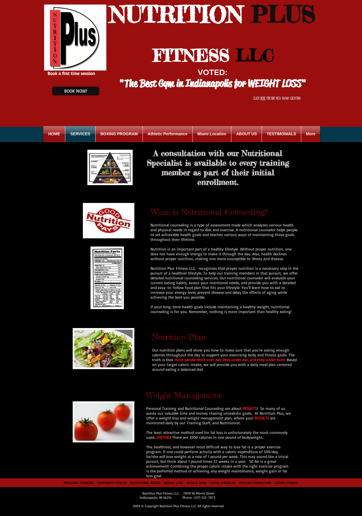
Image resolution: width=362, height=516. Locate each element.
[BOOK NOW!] (75, 91)
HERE (263, 98)
